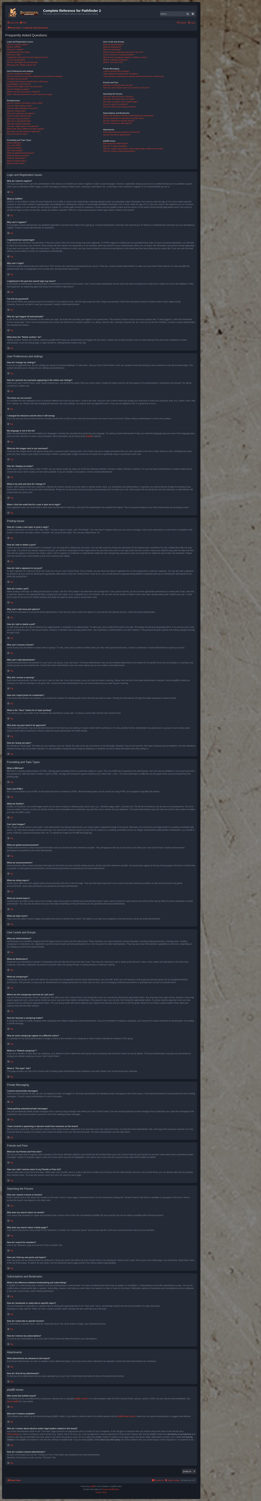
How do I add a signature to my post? (22, 108)
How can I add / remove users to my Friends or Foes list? (126, 88)
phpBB (89, 436)
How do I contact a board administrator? (119, 151)
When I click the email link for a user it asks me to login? (29, 94)
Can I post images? (15, 150)
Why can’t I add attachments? (19, 121)
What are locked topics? (16, 161)
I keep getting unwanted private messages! (120, 74)
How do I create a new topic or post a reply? (25, 103)
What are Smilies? (14, 148)
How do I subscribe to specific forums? (118, 121)
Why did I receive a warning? (18, 124)
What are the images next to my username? (24, 86)
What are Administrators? (113, 44)
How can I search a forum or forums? (118, 97)
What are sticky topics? (16, 158)
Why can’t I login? (14, 55)
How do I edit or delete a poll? (19, 116)
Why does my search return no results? (119, 99)
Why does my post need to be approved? (23, 131)
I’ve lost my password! (16, 60)
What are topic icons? (16, 163)
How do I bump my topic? (17, 134)
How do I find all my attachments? (116, 135)
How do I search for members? (115, 104)
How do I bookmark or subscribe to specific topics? (123, 118)
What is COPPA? (14, 47)
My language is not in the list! (19, 84)
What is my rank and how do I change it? (23, 92)
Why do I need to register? (17, 44)
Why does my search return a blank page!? (120, 102)
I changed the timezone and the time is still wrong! (27, 81)
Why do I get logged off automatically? (22, 62)
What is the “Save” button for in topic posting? (25, 129)
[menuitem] (23, 23)
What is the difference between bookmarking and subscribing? (128, 116)
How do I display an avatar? (18, 89)
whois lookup (12, 1434)
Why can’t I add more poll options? (21, 113)
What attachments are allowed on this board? (121, 132)
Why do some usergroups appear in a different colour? (125, 57)
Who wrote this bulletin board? (115, 143)
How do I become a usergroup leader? (118, 55)
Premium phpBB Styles (110, 1489)
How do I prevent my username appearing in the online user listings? (35, 76)
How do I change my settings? (19, 74)
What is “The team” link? (113, 62)
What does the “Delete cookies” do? (21, 65)
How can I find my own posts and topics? (119, 107)
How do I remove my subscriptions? (117, 123)
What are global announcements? (20, 153)
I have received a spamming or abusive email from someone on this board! (133, 76)
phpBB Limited (81, 1398)
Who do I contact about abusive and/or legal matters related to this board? (133, 149)
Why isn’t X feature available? (115, 146)
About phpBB (13, 1401)
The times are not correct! (17, 79)
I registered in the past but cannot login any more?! (27, 57)
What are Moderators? (112, 47)
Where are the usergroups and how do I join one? (123, 52)
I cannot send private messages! (116, 71)
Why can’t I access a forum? (18, 119)
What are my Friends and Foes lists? (118, 85)
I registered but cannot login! (18, 52)
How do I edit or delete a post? (19, 106)
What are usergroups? (112, 49)
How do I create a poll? (16, 111)
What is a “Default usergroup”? (115, 60)
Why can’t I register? (15, 49)
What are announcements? (18, 156)
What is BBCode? (14, 143)
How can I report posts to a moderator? (23, 126)
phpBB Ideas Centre (126, 1416)
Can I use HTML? (14, 145)
